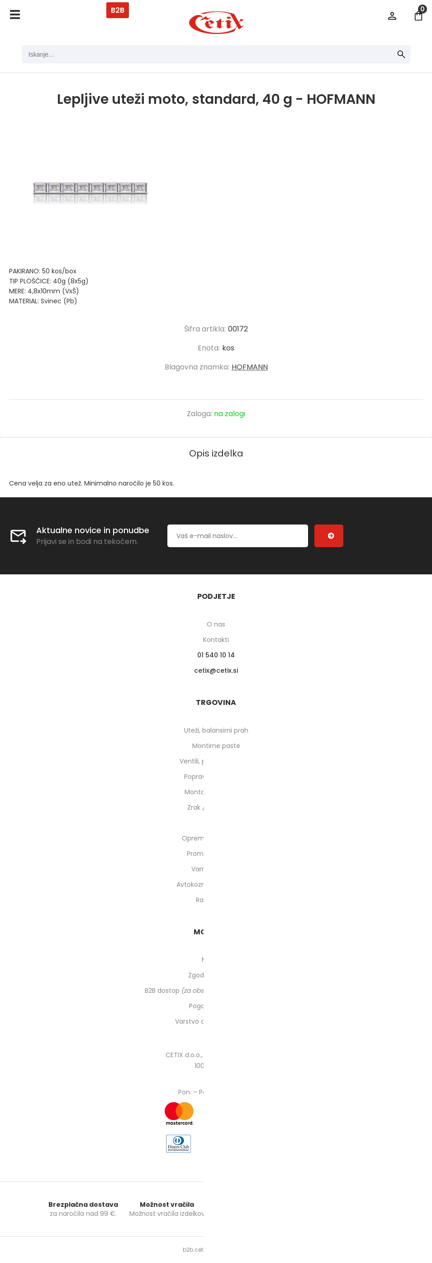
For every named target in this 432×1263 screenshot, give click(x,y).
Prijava (392, 16)
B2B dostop (216, 990)
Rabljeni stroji (216, 899)
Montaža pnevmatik (216, 792)
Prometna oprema (216, 853)
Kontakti (216, 639)
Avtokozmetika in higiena (216, 884)
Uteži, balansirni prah (216, 730)
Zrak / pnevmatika (216, 807)
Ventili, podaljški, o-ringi (216, 761)
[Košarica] (418, 16)
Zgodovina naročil (216, 975)
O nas (216, 624)
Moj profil (216, 959)
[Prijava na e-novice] (328, 536)
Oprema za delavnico (216, 838)
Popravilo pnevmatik (216, 776)
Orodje (216, 822)
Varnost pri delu (216, 869)
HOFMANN (250, 367)
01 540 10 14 (216, 655)
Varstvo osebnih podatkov (216, 1021)
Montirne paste (216, 745)
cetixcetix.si (216, 670)
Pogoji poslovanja (216, 1005)
